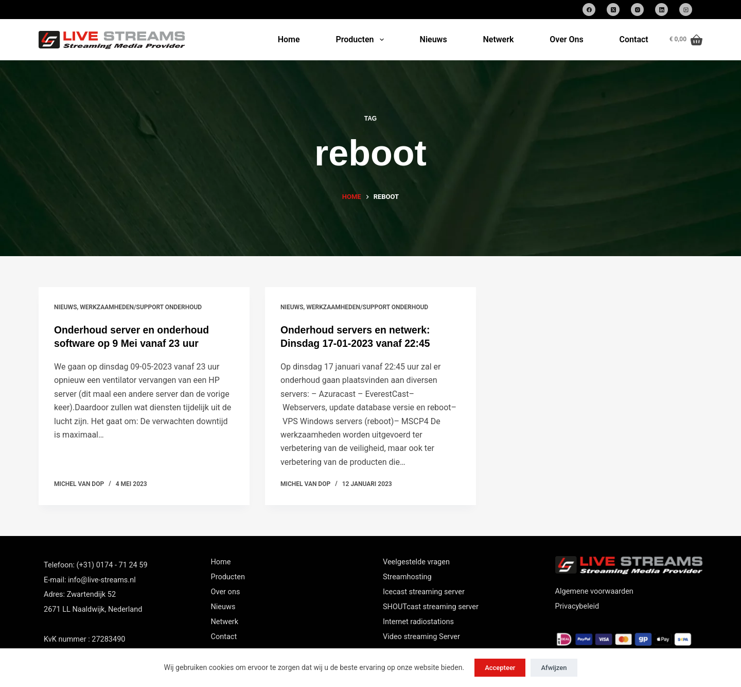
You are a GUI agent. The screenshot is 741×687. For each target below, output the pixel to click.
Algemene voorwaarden (594, 591)
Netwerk (498, 39)
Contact (634, 39)
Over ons (225, 592)
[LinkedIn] (661, 9)
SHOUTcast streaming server (431, 606)
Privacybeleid (577, 606)
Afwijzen (554, 668)
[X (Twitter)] (613, 9)
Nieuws (433, 39)
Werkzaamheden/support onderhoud (141, 307)
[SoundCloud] (685, 9)
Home (289, 39)
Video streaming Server (421, 636)
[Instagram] (637, 9)
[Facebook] (589, 9)
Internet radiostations (418, 621)
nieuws (65, 307)
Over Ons (566, 39)
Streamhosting (407, 577)
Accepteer (500, 668)
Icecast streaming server (424, 592)
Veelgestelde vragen (416, 562)
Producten (361, 39)
